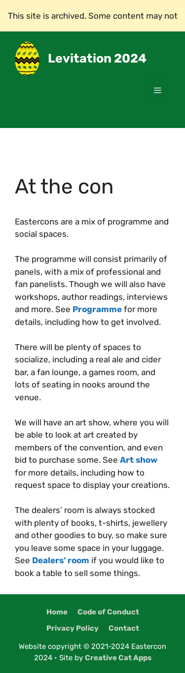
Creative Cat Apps (118, 657)
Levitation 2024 (97, 58)
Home (57, 612)
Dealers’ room (60, 560)
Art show (138, 460)
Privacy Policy (72, 628)
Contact (124, 628)
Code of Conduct (108, 612)
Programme (97, 309)
